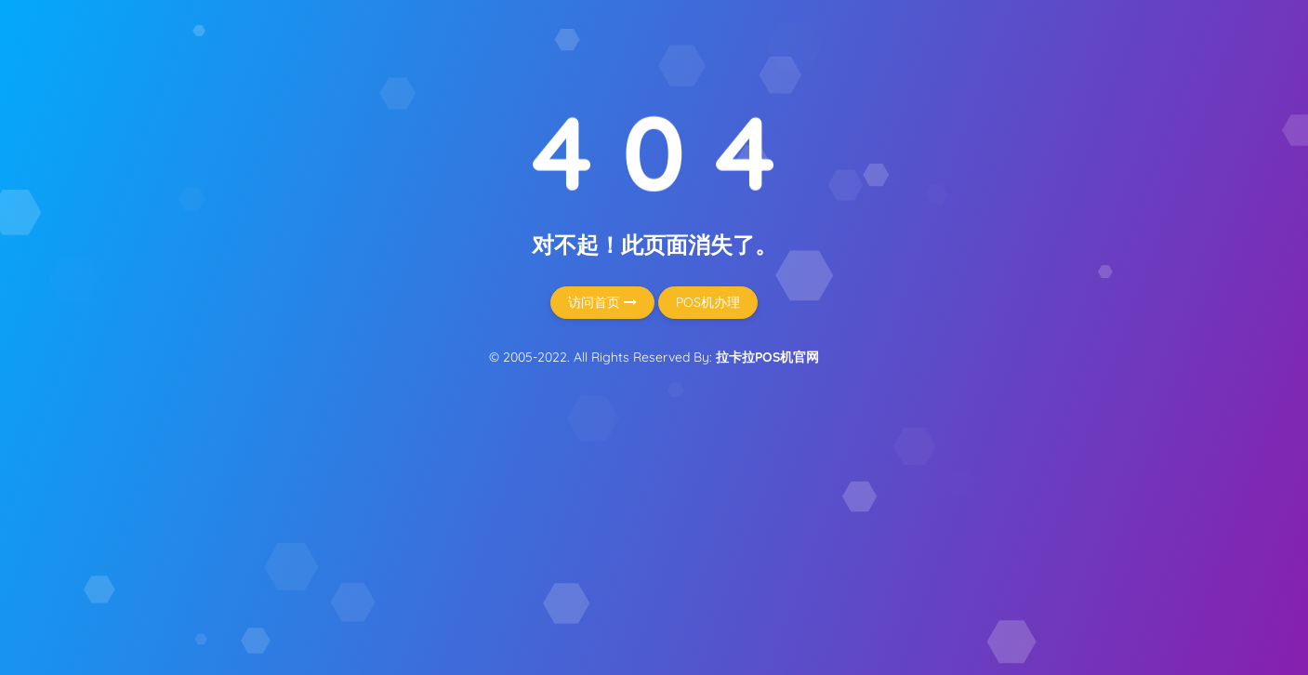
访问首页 (602, 302)
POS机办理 (708, 302)
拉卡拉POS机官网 (767, 357)
